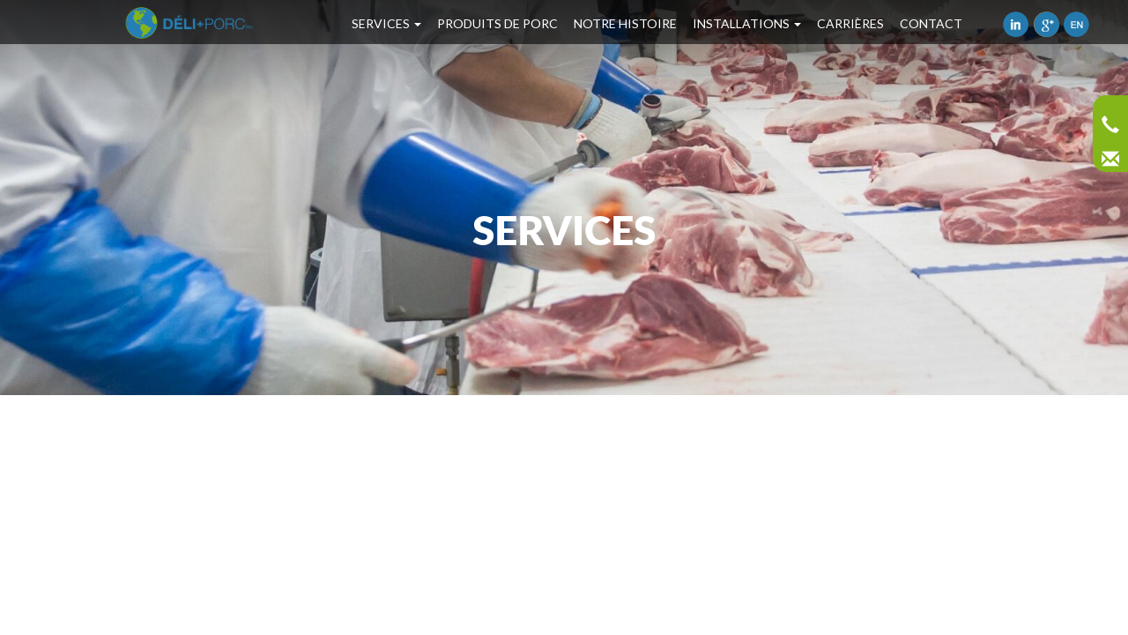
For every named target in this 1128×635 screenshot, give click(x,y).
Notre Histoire (625, 23)
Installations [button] (747, 23)
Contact (931, 23)
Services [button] (386, 23)
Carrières (850, 23)
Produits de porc (497, 23)
